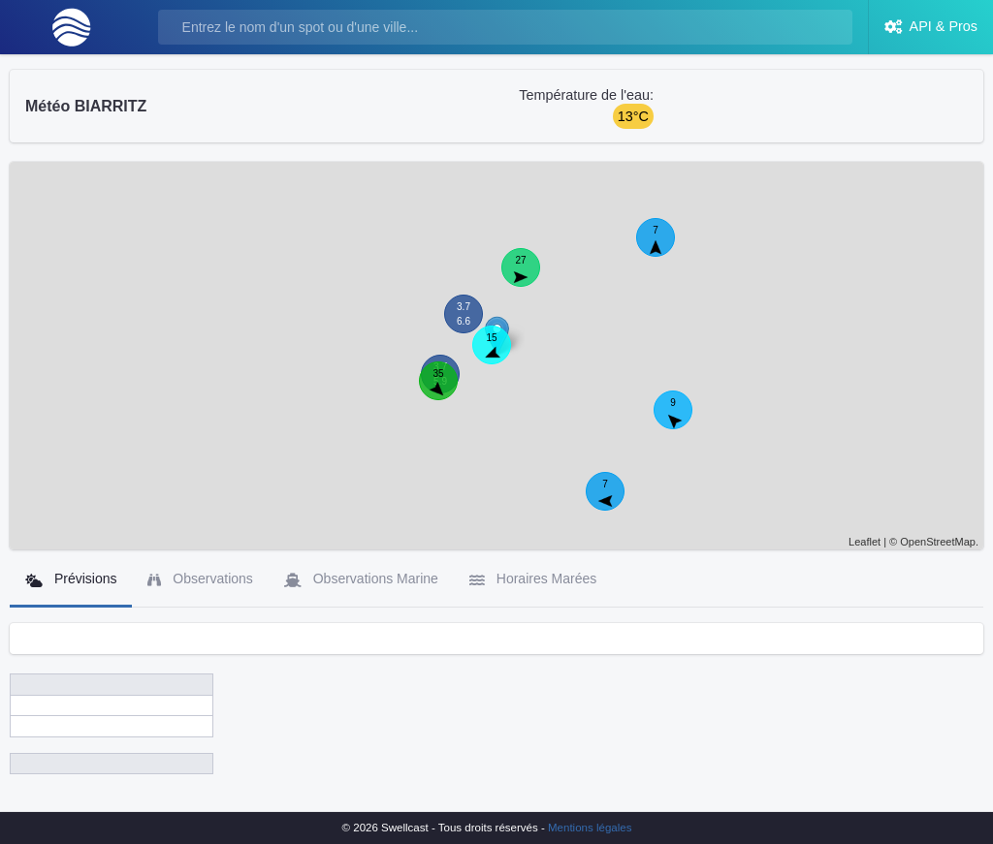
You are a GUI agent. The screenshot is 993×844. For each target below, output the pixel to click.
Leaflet (865, 541)
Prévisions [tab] (70, 579)
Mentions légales (589, 827)
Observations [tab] (199, 579)
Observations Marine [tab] (361, 579)
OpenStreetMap (938, 541)
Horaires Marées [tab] (532, 579)
